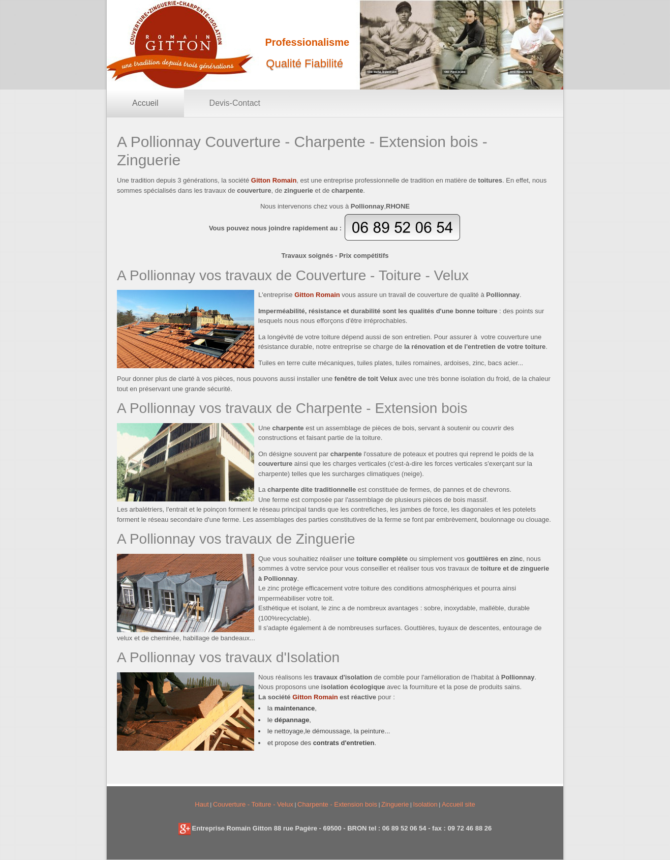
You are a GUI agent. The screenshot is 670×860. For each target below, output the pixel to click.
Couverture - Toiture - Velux (253, 804)
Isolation (425, 804)
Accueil (145, 103)
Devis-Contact (234, 103)
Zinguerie (395, 804)
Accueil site (458, 804)
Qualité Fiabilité (304, 63)
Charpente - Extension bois (337, 804)
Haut (201, 804)
